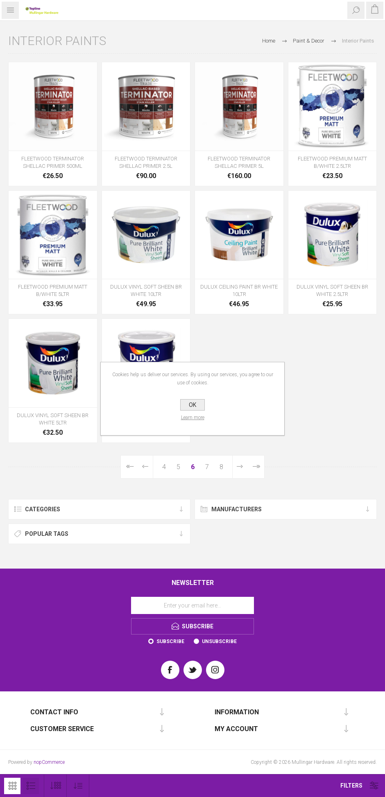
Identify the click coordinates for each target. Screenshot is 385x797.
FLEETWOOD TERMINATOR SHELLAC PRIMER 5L (239, 162)
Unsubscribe (219, 641)
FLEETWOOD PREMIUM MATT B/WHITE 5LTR (52, 290)
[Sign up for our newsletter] (192, 605)
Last (255, 467)
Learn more (192, 417)
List (31, 786)
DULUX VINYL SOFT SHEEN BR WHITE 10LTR (146, 290)
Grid (12, 786)
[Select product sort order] (78, 785)
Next (240, 467)
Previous (145, 467)
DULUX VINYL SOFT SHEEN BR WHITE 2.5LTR (332, 290)
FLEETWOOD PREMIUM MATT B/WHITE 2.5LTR (332, 162)
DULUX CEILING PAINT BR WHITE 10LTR (239, 290)
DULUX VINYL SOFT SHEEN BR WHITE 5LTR (52, 419)
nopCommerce (49, 762)
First (129, 467)
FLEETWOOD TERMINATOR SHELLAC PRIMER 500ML (52, 162)
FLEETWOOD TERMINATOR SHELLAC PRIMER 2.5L (146, 162)
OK (192, 405)
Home (268, 41)
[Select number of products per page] (55, 785)
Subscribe (170, 641)
